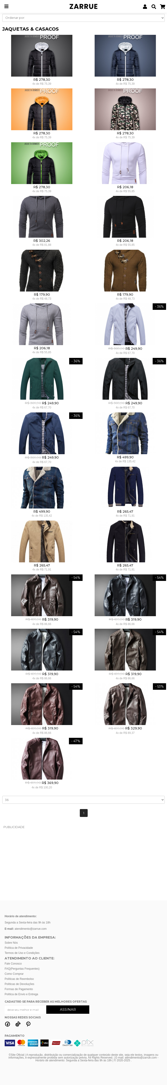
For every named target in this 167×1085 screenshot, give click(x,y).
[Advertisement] (84, 864)
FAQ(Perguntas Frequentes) (22, 968)
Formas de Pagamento (19, 989)
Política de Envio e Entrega (21, 994)
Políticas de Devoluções (19, 984)
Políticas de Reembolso (19, 979)
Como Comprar (14, 973)
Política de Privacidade (19, 947)
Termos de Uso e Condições (22, 953)
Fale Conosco (13, 963)
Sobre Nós (11, 942)
